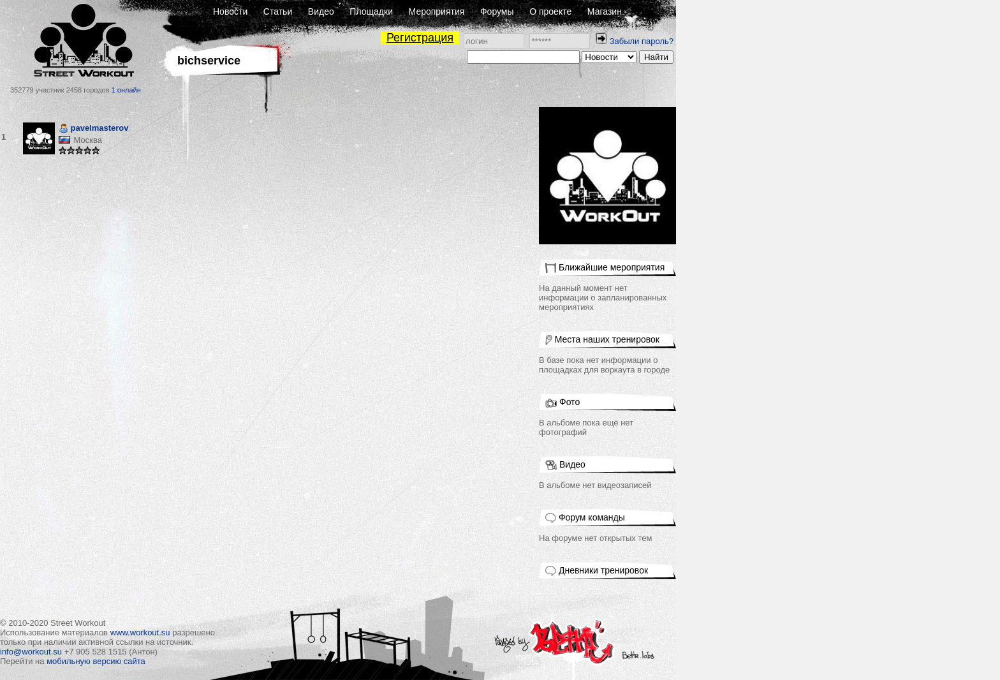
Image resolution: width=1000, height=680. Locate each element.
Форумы (497, 11)
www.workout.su (140, 632)
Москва (87, 140)
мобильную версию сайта (96, 661)
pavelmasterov (93, 129)
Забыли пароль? (641, 41)
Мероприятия (437, 11)
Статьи (277, 11)
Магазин (604, 11)
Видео (321, 11)
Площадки (371, 11)
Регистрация (419, 37)
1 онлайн (126, 90)
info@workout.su (31, 651)
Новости (230, 11)
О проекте (550, 11)
